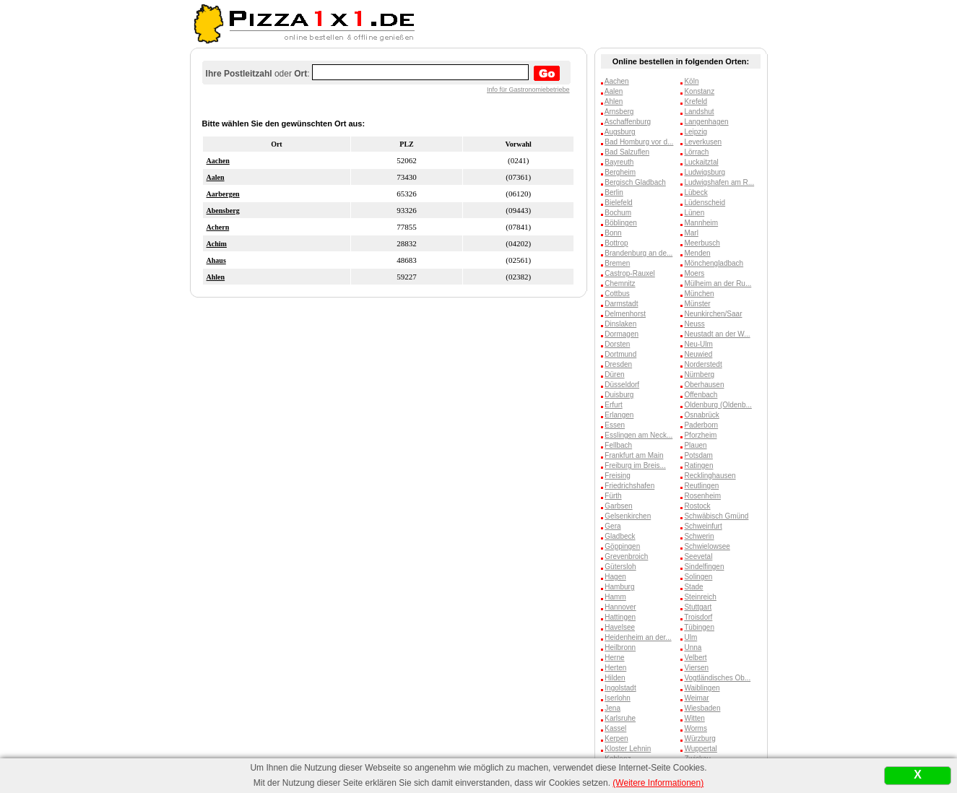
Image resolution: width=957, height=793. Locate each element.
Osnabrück (701, 415)
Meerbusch (701, 243)
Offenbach (700, 395)
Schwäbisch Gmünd (716, 516)
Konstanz (699, 91)
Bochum (618, 213)
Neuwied (698, 354)
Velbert (695, 658)
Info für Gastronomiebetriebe (528, 89)
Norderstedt (703, 364)
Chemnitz (620, 283)
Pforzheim (700, 435)
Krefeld (695, 101)
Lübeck (695, 192)
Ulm (690, 637)
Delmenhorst (625, 314)
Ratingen (698, 465)
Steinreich (700, 597)
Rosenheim (702, 496)
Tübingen (699, 627)
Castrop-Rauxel (629, 273)
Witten (694, 718)
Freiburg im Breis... (635, 465)
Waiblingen (701, 688)
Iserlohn (618, 698)
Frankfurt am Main (634, 455)
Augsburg (620, 132)
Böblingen (620, 223)
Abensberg (223, 210)
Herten (615, 668)
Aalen (216, 177)
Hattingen (620, 617)
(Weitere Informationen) (657, 783)
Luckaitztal (701, 162)
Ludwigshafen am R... (719, 182)
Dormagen (621, 334)
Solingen (698, 577)
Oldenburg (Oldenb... (717, 405)
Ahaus (216, 260)
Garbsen (618, 506)
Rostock (697, 506)
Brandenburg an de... (638, 253)
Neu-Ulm (698, 344)
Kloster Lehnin (628, 749)
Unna (692, 647)
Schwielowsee (706, 546)
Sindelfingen (704, 567)
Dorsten (617, 344)
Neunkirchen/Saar (713, 314)
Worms (695, 728)
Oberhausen (704, 385)
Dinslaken (620, 324)
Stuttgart (697, 607)
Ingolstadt (620, 688)
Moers (694, 273)
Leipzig (695, 132)
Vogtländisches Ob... (717, 678)
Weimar (696, 698)
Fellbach (618, 445)
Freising (618, 476)
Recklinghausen (709, 476)
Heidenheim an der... (638, 637)
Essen (615, 425)
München (699, 294)
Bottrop (616, 243)
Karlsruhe (620, 718)
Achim (217, 244)
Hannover (620, 607)
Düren (614, 374)
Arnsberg (619, 112)
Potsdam (698, 455)
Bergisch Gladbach (635, 182)
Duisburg (619, 395)
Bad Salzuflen (627, 152)
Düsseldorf (622, 385)
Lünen (694, 213)
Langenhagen (706, 122)
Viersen (696, 668)
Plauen (695, 445)
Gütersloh (620, 567)
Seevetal (698, 556)
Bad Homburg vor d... (639, 142)
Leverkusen (703, 142)
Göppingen (622, 546)
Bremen (617, 263)
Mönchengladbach (713, 263)
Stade (693, 587)
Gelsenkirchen (628, 516)
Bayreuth (619, 162)
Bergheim (620, 172)
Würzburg (699, 738)
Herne (614, 658)
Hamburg (619, 587)
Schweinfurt (703, 526)
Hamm (615, 597)
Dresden (618, 364)
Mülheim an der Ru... (717, 283)
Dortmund (620, 354)
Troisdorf (698, 617)
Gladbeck (620, 536)
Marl (691, 233)
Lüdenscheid (704, 203)
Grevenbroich (626, 556)
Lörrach (696, 152)
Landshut (699, 112)
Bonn (613, 233)
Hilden (615, 678)
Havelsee (620, 627)
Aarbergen (223, 194)
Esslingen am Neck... (638, 435)
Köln (691, 81)
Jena (612, 708)
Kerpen (616, 738)
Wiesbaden (702, 708)
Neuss (694, 324)
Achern (218, 227)
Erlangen (619, 415)
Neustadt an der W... (717, 334)
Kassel (615, 728)
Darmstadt (621, 304)
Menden (697, 253)
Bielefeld (618, 203)
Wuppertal (700, 749)
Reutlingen (701, 486)
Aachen (218, 161)
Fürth (613, 496)
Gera (612, 526)
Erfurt (613, 405)
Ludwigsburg (704, 172)
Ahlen (216, 277)
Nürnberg (699, 374)
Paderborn (701, 425)
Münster (697, 304)
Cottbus (617, 294)
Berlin (614, 192)
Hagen (615, 577)
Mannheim (701, 223)
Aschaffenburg (628, 122)
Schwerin (699, 536)
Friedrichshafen (629, 486)
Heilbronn (620, 647)
